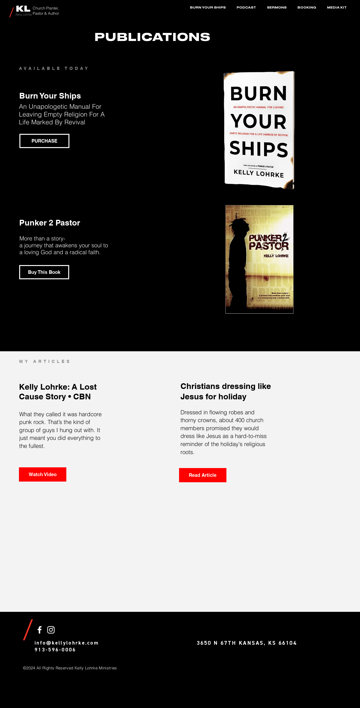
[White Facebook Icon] (40, 630)
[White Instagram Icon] (51, 630)
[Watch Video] (42, 474)
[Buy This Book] (44, 272)
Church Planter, (45, 8)
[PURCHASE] (44, 141)
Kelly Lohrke (24, 14)
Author (53, 13)
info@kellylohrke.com (67, 643)
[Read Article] (202, 475)
